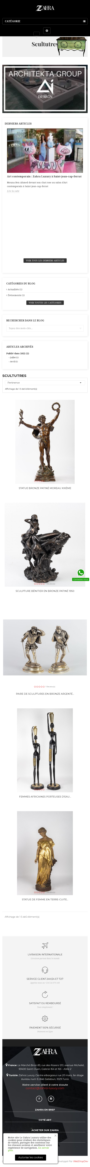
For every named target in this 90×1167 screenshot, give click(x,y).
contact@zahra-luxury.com (45, 1088)
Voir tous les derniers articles (45, 260)
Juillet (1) (14, 357)
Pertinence (45, 383)
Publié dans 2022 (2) (17, 353)
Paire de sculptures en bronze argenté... (45, 693)
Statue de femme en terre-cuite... (45, 899)
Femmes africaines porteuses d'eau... (45, 796)
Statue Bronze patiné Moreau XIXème (45, 488)
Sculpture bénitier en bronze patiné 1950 (45, 590)
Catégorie (13, 21)
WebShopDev (80, 1161)
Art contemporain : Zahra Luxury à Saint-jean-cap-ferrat (44, 176)
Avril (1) (14, 361)
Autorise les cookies (30, 1157)
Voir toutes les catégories (45, 302)
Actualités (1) (15, 289)
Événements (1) (16, 295)
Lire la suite (13, 191)
